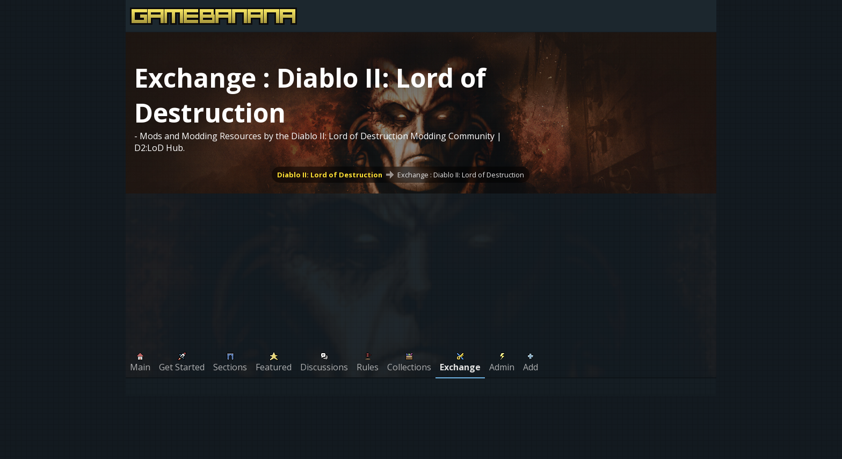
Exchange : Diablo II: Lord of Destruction (460, 175)
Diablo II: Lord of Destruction (329, 175)
